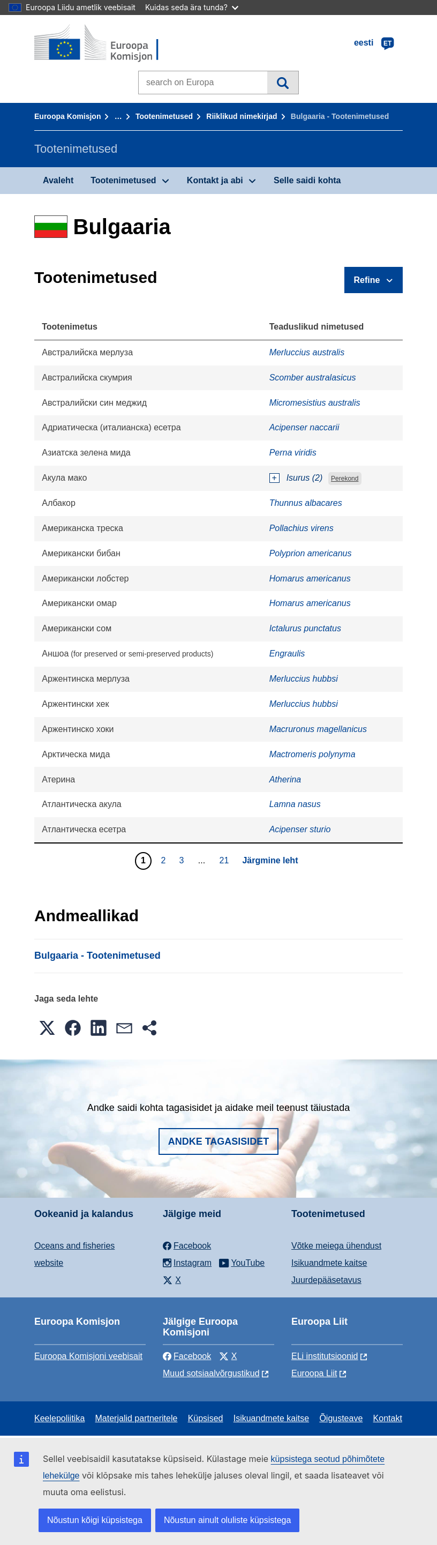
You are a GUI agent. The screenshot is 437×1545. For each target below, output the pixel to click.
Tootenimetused (164, 116)
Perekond (344, 478)
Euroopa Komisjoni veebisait (88, 1356)
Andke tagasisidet (218, 1141)
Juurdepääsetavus (326, 1280)
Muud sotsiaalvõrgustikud (211, 1373)
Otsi (282, 82)
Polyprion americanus (310, 553)
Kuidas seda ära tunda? (191, 7)
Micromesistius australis (314, 402)
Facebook (187, 1356)
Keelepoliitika (59, 1418)
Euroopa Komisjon (67, 116)
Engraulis (287, 653)
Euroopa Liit (314, 1373)
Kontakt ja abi (215, 180)
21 (226, 860)
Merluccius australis (306, 352)
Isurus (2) (305, 477)
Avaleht (58, 180)
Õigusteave (341, 1418)
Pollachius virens (301, 528)
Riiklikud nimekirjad (241, 116)
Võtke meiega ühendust (336, 1245)
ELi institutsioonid (324, 1356)
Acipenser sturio (300, 829)
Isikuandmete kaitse (329, 1262)
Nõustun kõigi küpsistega (94, 1520)
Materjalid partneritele (136, 1418)
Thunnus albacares (305, 502)
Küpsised (205, 1418)
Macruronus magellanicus (318, 729)
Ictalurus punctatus (305, 628)
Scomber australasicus (312, 377)
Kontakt (387, 1418)
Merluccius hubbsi (303, 678)
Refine (367, 280)
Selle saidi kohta (307, 180)
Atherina (285, 779)
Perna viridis (293, 452)
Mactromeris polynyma (312, 754)
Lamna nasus (295, 804)
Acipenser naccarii (304, 427)
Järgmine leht (270, 860)
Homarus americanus (310, 578)
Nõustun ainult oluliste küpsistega (227, 1520)
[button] (47, 1028)
